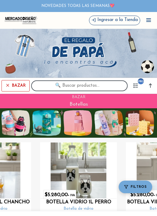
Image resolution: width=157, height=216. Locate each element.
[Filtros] (135, 187)
